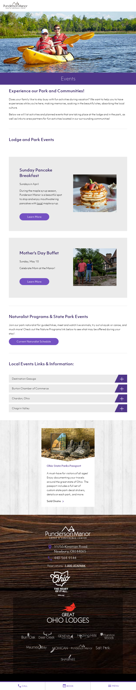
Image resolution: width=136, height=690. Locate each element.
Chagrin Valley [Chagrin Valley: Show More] (21, 408)
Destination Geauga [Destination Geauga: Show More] (24, 378)
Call (22, 686)
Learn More (34, 216)
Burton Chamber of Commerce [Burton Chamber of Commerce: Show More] (30, 388)
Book (67, 686)
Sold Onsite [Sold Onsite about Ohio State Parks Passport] (56, 501)
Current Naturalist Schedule (34, 341)
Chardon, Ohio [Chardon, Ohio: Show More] (21, 398)
